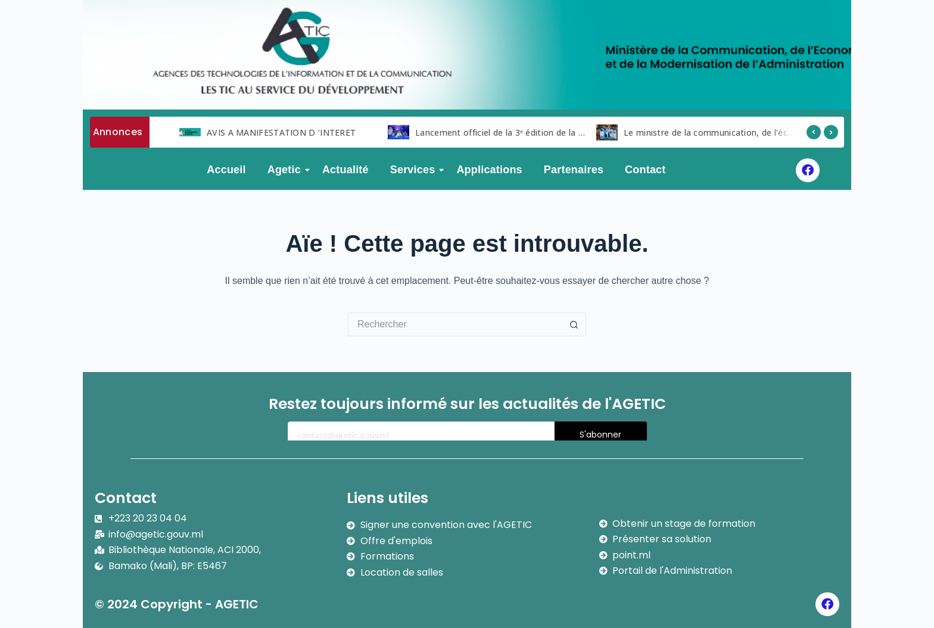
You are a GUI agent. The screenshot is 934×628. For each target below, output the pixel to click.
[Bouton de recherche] (574, 324)
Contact (645, 170)
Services (415, 170)
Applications (489, 170)
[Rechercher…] (455, 324)
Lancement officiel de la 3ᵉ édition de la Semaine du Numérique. (544, 132)
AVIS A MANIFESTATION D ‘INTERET (281, 132)
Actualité (345, 170)
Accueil (226, 170)
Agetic (286, 170)
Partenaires (573, 170)
